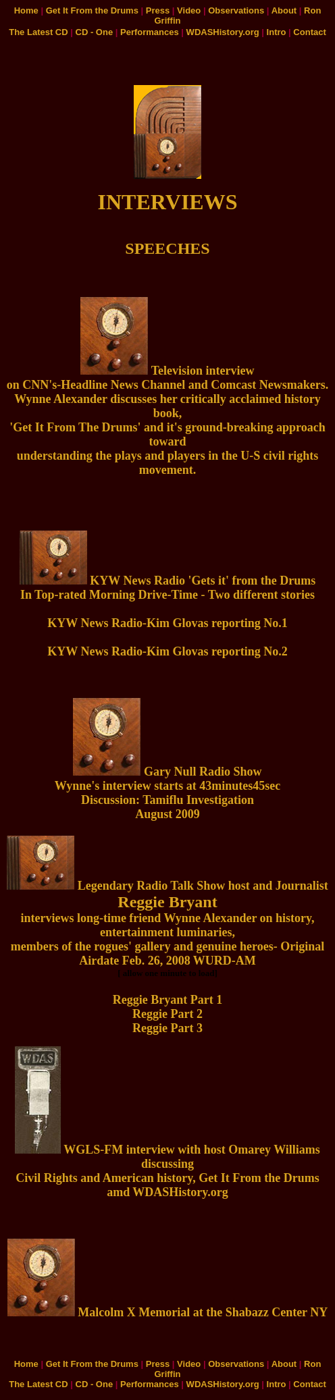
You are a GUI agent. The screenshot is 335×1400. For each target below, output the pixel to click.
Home (26, 10)
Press (158, 10)
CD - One (94, 32)
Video (189, 10)
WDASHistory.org (222, 32)
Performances (149, 32)
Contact (309, 32)
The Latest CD (38, 32)
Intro (276, 32)
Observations (236, 10)
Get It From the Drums (92, 10)
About (284, 10)
